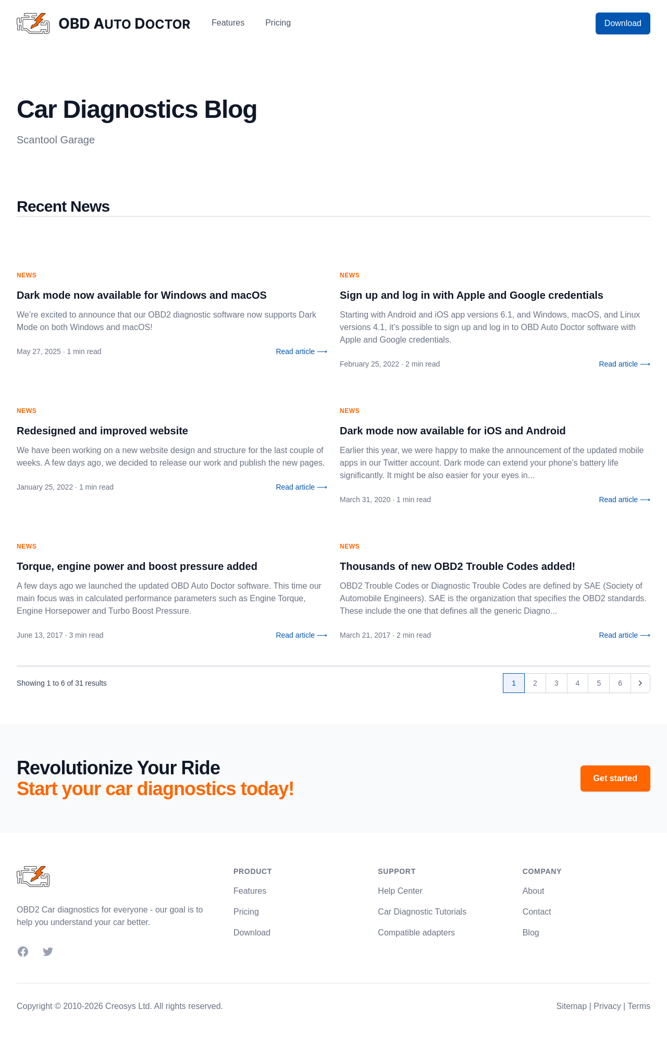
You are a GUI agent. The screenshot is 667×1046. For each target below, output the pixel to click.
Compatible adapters (416, 932)
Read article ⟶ (301, 351)
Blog (531, 932)
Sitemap (571, 1006)
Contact (537, 911)
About (534, 890)
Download (622, 23)
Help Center (400, 890)
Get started (615, 778)
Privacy (607, 1006)
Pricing (278, 22)
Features (228, 22)
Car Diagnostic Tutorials (422, 911)
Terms (638, 1006)
